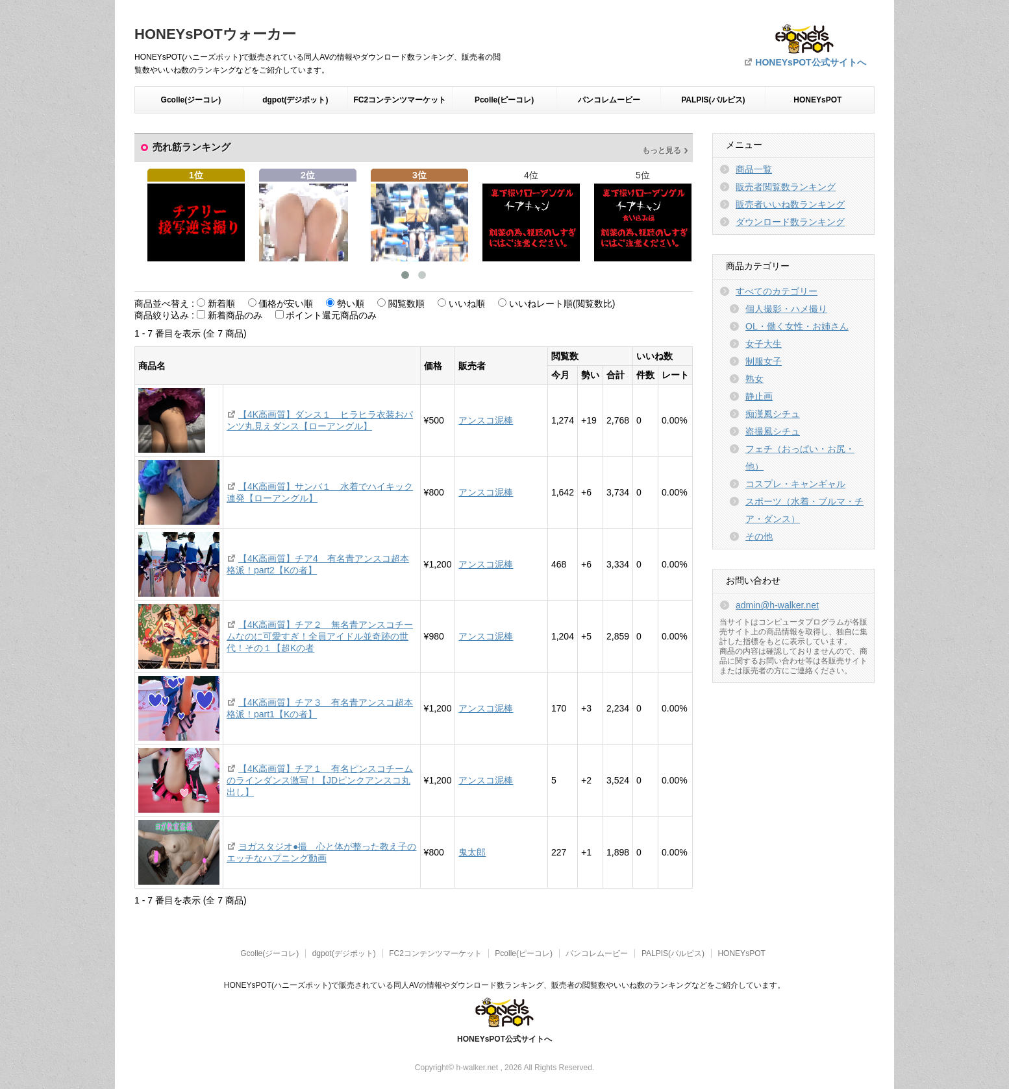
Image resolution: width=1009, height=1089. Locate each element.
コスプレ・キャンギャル (795, 484)
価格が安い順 (285, 303)
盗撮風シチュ (772, 431)
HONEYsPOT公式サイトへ (810, 62)
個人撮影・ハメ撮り (786, 309)
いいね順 (467, 303)
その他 (759, 536)
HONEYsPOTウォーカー (215, 34)
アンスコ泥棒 (485, 420)
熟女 (754, 379)
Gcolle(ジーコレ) (191, 99)
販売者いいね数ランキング (790, 204)
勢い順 (350, 303)
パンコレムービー (609, 99)
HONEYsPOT (817, 99)
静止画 (759, 396)
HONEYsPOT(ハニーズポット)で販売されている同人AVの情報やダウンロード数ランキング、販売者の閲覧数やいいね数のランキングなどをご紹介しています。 (504, 985)
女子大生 (763, 344)
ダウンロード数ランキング (790, 222)
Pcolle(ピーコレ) (504, 99)
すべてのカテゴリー (776, 291)
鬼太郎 (472, 852)
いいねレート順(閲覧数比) (562, 303)
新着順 (221, 303)
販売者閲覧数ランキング (786, 187)
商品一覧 (754, 169)
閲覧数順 (406, 303)
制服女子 (763, 361)
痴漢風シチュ (772, 414)
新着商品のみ (235, 315)
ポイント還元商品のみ (331, 315)
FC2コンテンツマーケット (399, 99)
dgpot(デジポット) (295, 99)
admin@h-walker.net (777, 605)
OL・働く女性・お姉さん (797, 326)
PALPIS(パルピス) (713, 99)
